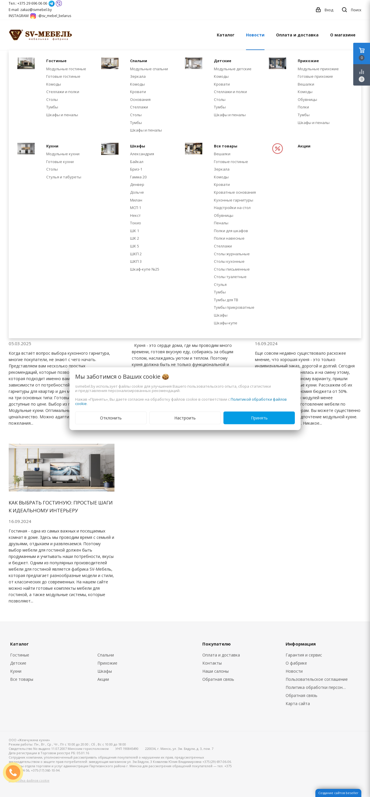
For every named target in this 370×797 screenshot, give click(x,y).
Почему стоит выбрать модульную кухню (304, 328)
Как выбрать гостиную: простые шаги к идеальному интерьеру (61, 506)
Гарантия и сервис (304, 655)
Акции (103, 679)
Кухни (15, 671)
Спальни (105, 655)
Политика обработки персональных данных (318, 687)
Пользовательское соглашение (317, 679)
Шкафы (104, 671)
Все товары (21, 679)
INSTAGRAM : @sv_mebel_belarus (40, 15)
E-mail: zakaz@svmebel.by (30, 9)
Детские (18, 663)
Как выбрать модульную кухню (175, 324)
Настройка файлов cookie (29, 780)
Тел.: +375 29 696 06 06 (28, 3)
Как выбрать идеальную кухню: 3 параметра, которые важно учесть (56, 328)
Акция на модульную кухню (171, 145)
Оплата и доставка (297, 35)
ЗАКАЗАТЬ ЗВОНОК (15, 772)
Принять (259, 417)
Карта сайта (298, 703)
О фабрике (296, 663)
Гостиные (19, 655)
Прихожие (107, 663)
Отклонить (111, 417)
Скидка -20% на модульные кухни (55, 145)
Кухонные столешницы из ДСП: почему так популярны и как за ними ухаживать (307, 153)
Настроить (185, 417)
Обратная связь (218, 679)
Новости (255, 35)
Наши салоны (215, 671)
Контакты (212, 663)
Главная (16, 60)
